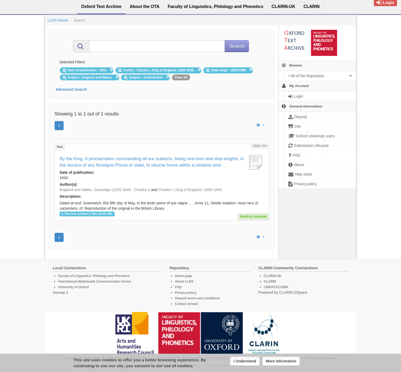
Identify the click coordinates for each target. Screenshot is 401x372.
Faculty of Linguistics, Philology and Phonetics (94, 276)
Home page (183, 276)
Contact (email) (186, 304)
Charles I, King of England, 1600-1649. (190, 190)
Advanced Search (71, 89)
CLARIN (270, 281)
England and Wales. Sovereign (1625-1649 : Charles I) (105, 190)
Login (385, 2)
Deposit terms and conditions (197, 298)
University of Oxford (73, 287)
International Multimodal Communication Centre (94, 281)
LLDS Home (58, 20)
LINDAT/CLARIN (276, 287)
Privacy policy (186, 293)
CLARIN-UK (273, 276)
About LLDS (184, 281)
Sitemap (59, 293)
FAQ (178, 287)
